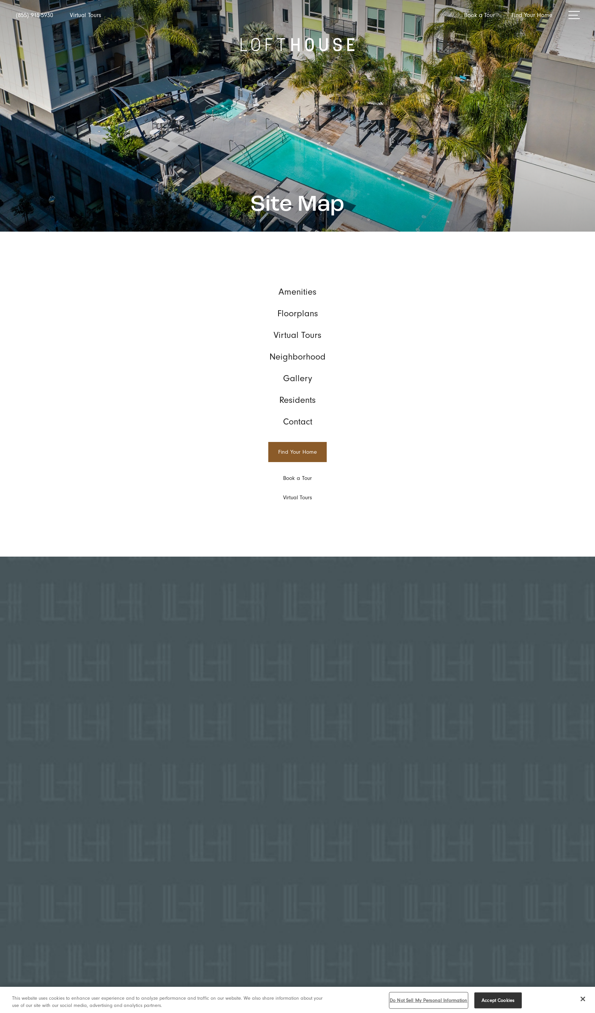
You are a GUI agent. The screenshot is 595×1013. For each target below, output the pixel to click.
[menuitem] (297, 292)
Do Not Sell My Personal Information (429, 1000)
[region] (297, 1000)
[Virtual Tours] (297, 497)
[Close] (583, 999)
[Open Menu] (574, 15)
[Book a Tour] (297, 478)
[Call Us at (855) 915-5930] (34, 15)
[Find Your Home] (297, 452)
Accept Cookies (498, 1000)
